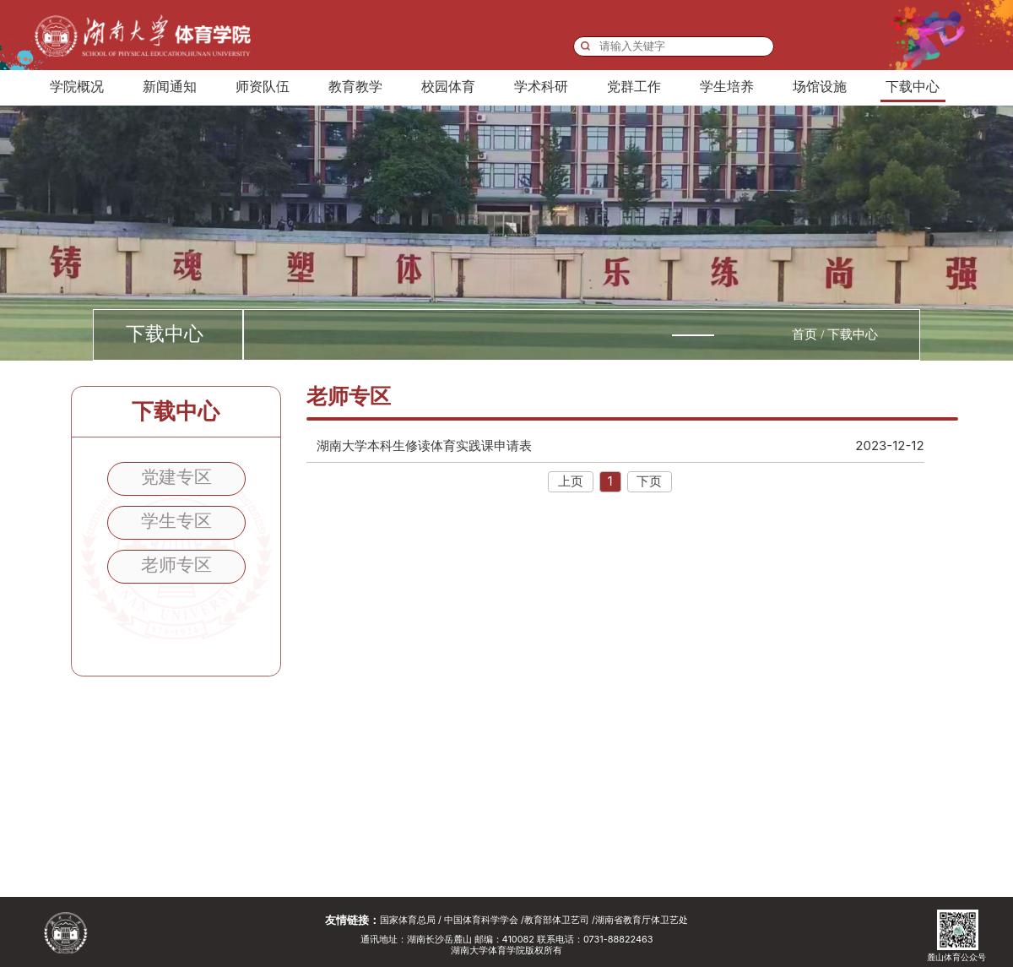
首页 (804, 334)
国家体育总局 (408, 920)
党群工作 (634, 87)
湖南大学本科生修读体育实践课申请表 (620, 446)
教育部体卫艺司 (556, 920)
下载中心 (913, 87)
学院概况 (77, 87)
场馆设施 (820, 87)
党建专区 (176, 476)
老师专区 (176, 563)
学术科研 (541, 87)
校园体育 (448, 87)
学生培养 (727, 87)
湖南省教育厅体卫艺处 (641, 920)
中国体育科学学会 (481, 920)
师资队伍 (263, 87)
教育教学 (355, 87)
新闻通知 (170, 87)
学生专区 (176, 520)
